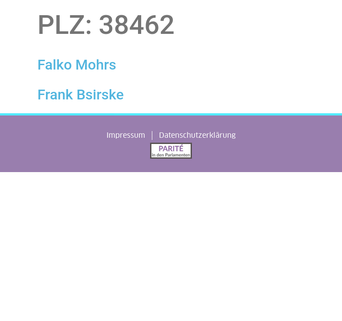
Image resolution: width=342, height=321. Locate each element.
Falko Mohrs (76, 64)
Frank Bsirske (80, 94)
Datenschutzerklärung (197, 135)
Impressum (125, 135)
